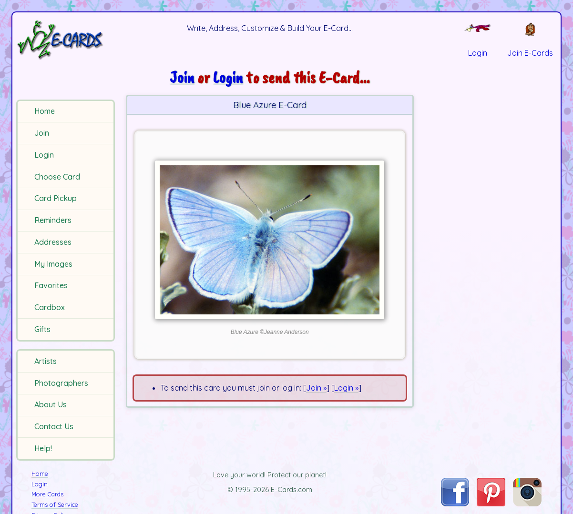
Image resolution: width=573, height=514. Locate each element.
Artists (45, 361)
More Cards (47, 494)
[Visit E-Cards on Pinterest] (491, 503)
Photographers (61, 383)
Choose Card (57, 176)
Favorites (51, 285)
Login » (346, 388)
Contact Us (53, 426)
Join (41, 133)
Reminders (53, 220)
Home (44, 111)
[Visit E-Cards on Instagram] (527, 503)
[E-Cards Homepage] (66, 40)
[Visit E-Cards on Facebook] (455, 503)
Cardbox (49, 307)
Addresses (53, 242)
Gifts (42, 329)
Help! (43, 448)
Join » (316, 388)
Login (44, 155)
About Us (50, 404)
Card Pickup (55, 198)
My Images (53, 264)
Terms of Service (54, 504)
